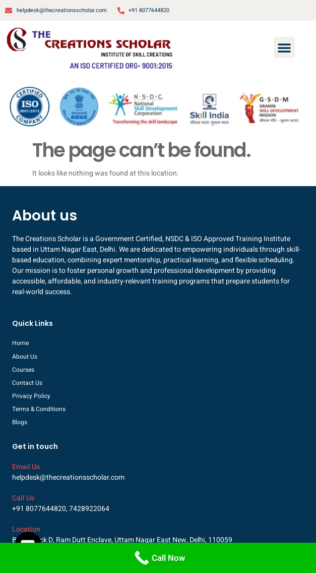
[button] (284, 47)
